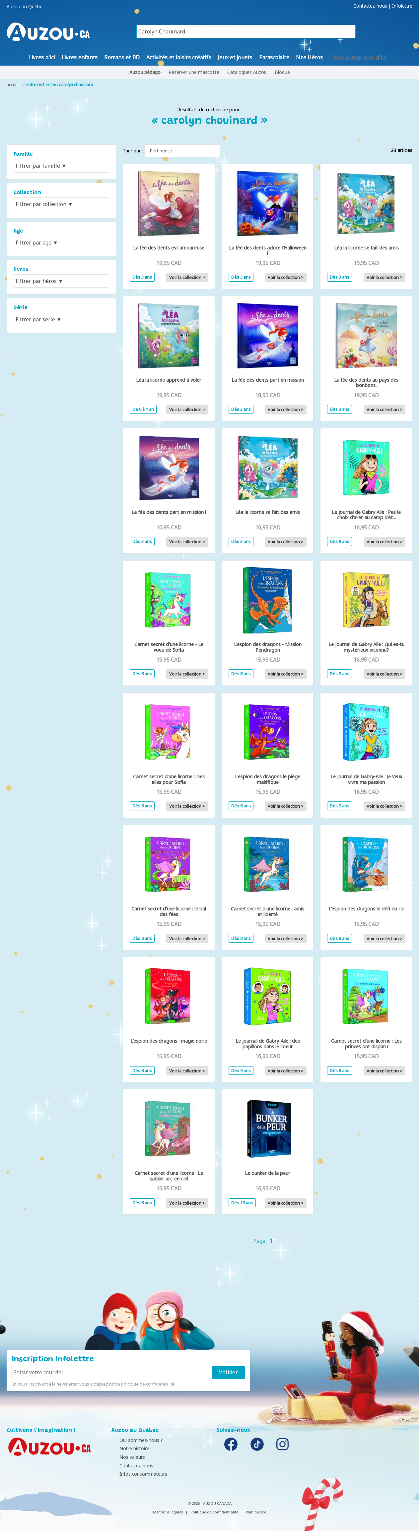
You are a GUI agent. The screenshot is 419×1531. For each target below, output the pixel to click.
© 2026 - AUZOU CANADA (210, 1503)
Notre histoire (128, 1448)
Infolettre (402, 6)
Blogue (282, 72)
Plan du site (256, 1511)
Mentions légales (168, 1511)
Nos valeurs (126, 1457)
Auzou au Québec (25, 6)
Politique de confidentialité (148, 1384)
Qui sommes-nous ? (135, 1440)
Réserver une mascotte (194, 72)
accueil (13, 84)
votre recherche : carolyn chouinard (59, 84)
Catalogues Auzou (247, 72)
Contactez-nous (370, 6)
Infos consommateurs (137, 1474)
